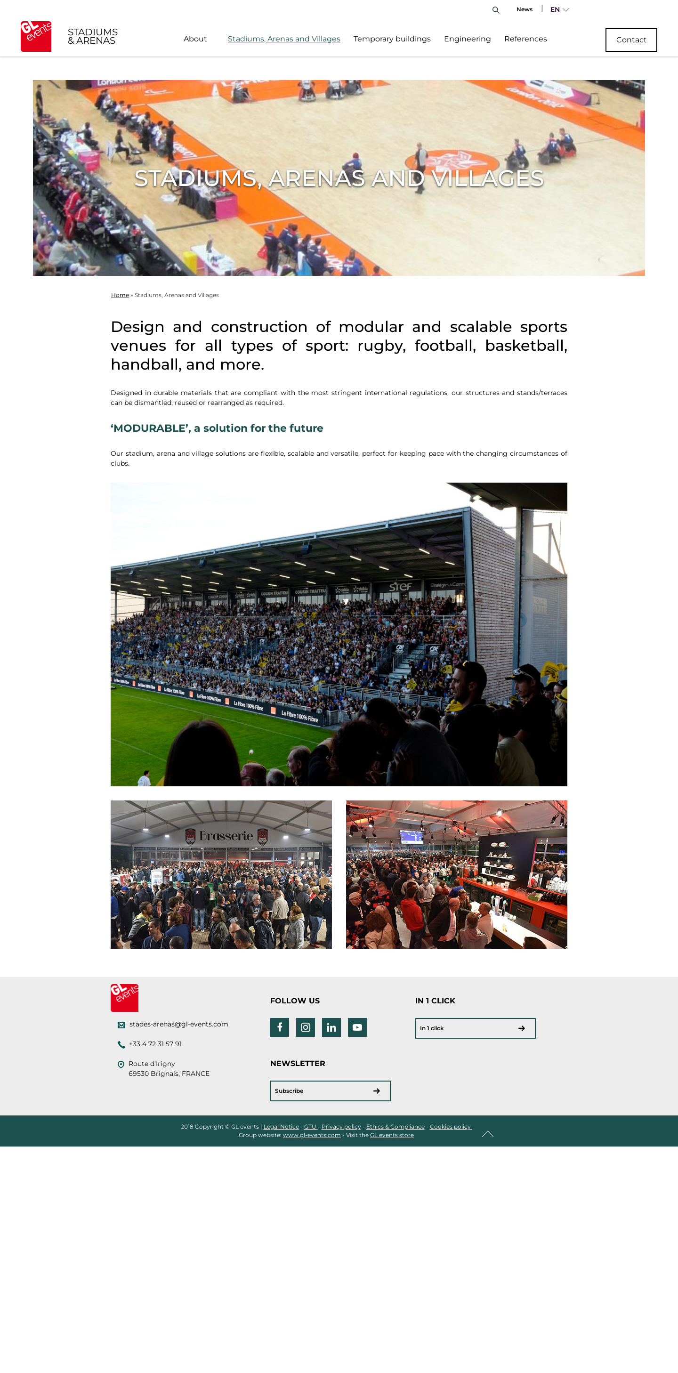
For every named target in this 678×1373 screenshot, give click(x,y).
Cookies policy (451, 1126)
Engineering (467, 38)
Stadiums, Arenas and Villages (284, 38)
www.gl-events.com (312, 1135)
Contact (631, 39)
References (525, 38)
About (195, 38)
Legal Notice (281, 1126)
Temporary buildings (392, 38)
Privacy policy (341, 1126)
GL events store (392, 1135)
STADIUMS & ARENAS (93, 36)
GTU (311, 1126)
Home (120, 295)
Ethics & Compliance (395, 1126)
